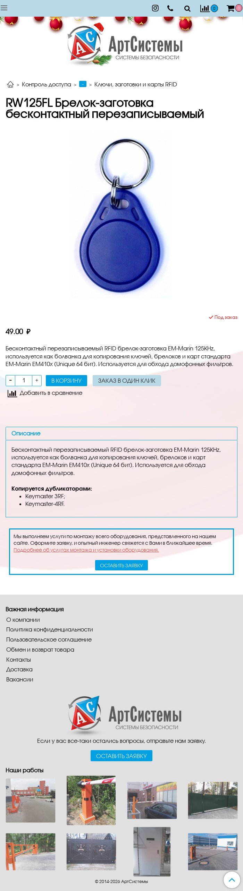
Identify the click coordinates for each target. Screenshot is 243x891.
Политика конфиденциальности (49, 629)
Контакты (18, 659)
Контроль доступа (46, 84)
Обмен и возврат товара (40, 649)
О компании (23, 619)
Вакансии (19, 679)
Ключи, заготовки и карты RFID (135, 84)
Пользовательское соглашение (49, 639)
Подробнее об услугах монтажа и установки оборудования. (86, 550)
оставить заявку (121, 565)
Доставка (19, 669)
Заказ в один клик (127, 380)
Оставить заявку (121, 756)
